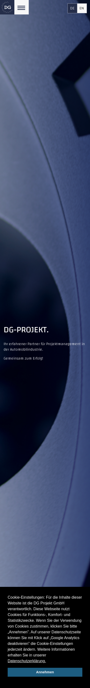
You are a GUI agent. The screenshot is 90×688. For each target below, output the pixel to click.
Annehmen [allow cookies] (45, 672)
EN (81, 8)
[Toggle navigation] (21, 7)
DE (72, 8)
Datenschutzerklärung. (27, 661)
